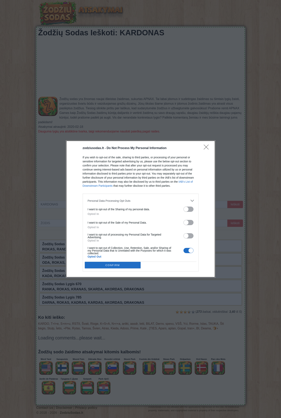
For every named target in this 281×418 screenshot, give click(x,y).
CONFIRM (112, 265)
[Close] (207, 148)
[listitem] (141, 201)
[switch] (188, 209)
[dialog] (140, 209)
